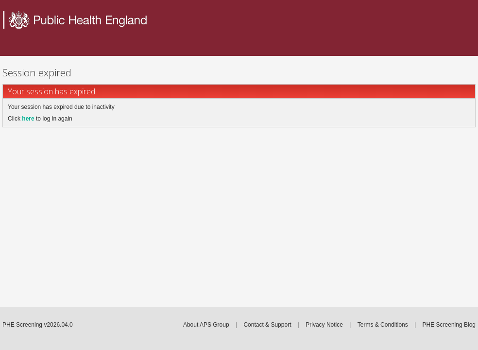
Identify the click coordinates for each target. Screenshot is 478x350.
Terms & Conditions (383, 324)
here (28, 118)
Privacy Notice (324, 324)
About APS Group (206, 324)
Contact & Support (267, 324)
